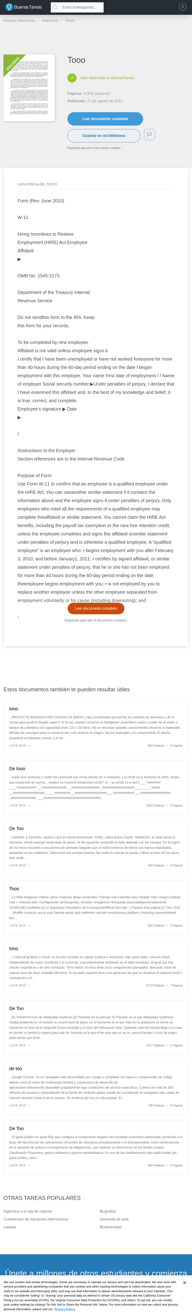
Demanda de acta (114, 1219)
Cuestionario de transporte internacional (35, 1219)
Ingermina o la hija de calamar (27, 1211)
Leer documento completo (105, 119)
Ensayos (51, 20)
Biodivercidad (111, 1227)
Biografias (108, 1211)
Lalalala (9, 1227)
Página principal (20, 20)
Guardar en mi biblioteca (103, 136)
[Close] (185, 1292)
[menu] (184, 7)
